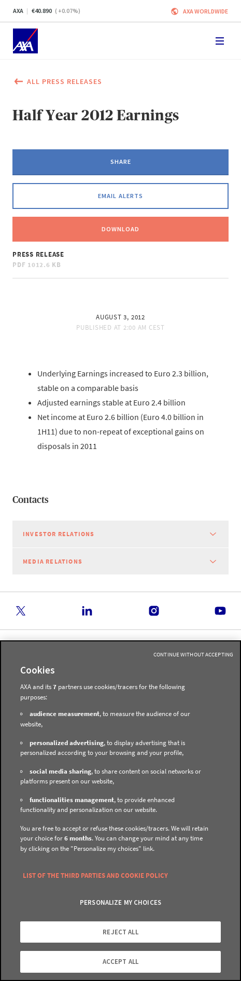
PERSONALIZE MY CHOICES (120, 902)
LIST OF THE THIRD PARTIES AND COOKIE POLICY (95, 875)
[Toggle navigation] (219, 41)
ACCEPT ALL (120, 961)
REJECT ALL (120, 932)
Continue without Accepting (193, 654)
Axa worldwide (205, 11)
